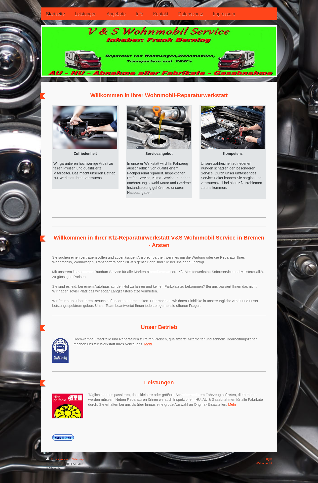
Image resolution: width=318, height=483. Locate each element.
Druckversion (58, 459)
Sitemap (77, 459)
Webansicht (264, 463)
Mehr (148, 344)
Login (268, 459)
